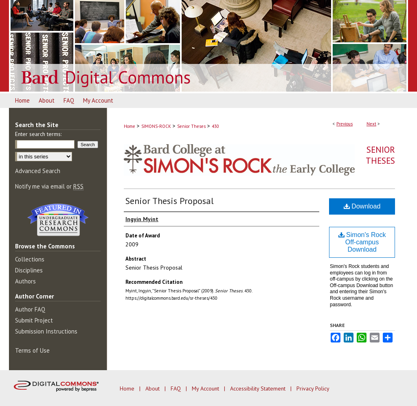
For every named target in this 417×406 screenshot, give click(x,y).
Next (371, 124)
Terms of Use (32, 350)
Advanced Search (37, 171)
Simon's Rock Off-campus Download (362, 242)
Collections (29, 259)
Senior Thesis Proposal (169, 200)
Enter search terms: (38, 134)
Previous (344, 124)
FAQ (176, 388)
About (153, 388)
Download (362, 206)
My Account (206, 388)
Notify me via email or (49, 186)
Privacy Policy (312, 388)
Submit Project (34, 320)
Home (129, 126)
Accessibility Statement (258, 388)
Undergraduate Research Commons (58, 220)
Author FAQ (30, 309)
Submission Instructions (46, 331)
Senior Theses (191, 126)
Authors (25, 281)
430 (215, 126)
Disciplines (29, 270)
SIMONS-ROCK (156, 126)
